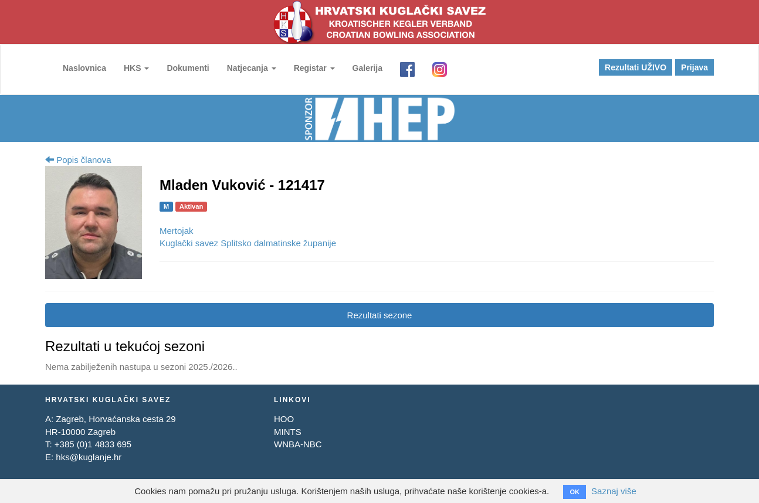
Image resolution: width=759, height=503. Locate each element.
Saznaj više (613, 491)
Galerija (367, 68)
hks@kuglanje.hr (88, 457)
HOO (284, 419)
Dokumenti (188, 68)
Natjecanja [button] (251, 68)
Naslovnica (84, 68)
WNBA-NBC (298, 444)
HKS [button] (136, 68)
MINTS (287, 432)
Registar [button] (314, 68)
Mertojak (177, 231)
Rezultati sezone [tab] (379, 315)
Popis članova (78, 160)
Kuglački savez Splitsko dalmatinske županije (248, 243)
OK (575, 491)
